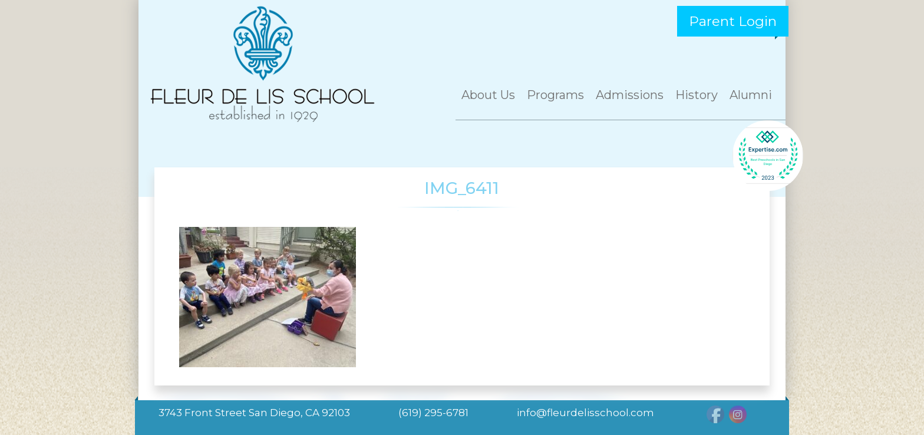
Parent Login (733, 21)
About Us (488, 95)
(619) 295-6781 (433, 412)
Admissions (630, 95)
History (696, 95)
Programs (555, 95)
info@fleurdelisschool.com (585, 412)
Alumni (751, 95)
